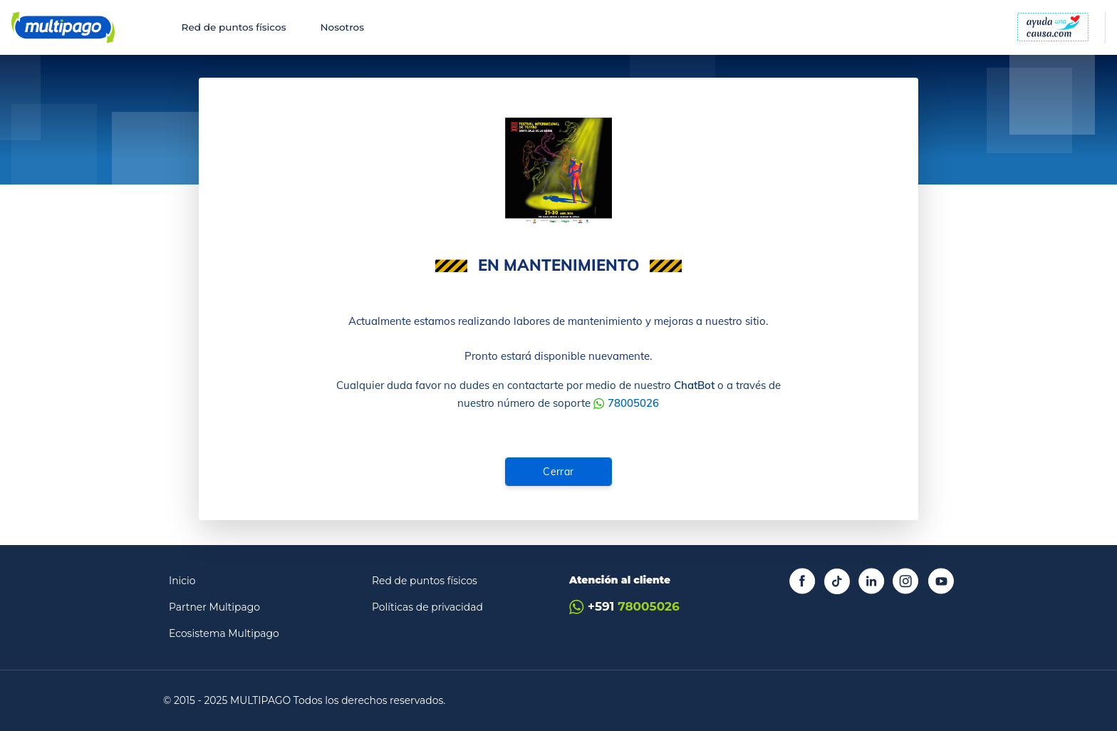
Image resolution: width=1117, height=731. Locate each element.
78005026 (633, 403)
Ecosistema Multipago (224, 633)
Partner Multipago (214, 607)
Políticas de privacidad (427, 607)
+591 (624, 607)
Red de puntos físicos (234, 27)
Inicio (182, 580)
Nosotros (342, 27)
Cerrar (558, 471)
